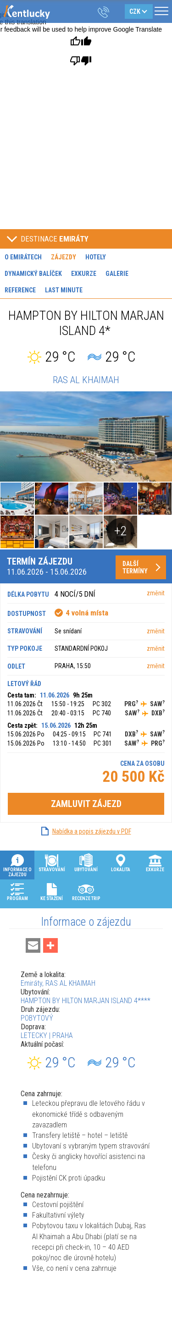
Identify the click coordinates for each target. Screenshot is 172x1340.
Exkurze (83, 273)
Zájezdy (63, 257)
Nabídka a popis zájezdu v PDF (91, 831)
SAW (157, 704)
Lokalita (120, 862)
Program (17, 891)
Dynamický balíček (33, 273)
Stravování (52, 862)
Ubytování (86, 862)
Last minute (64, 290)
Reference (20, 290)
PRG (131, 704)
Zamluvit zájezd (86, 803)
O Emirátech (23, 257)
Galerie (116, 273)
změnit (156, 593)
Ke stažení (51, 891)
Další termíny (135, 567)
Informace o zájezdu (17, 865)
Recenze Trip (86, 891)
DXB (158, 713)
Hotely (95, 257)
